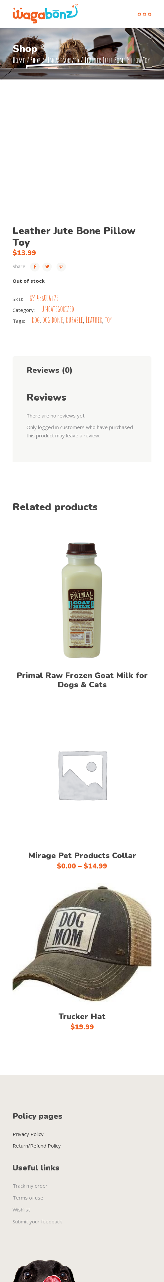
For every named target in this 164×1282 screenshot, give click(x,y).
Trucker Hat (82, 1016)
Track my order (30, 1185)
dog (36, 320)
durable (74, 320)
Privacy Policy (28, 1134)
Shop (35, 60)
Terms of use (28, 1197)
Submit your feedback (37, 1221)
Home (19, 60)
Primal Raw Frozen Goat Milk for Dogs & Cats (82, 680)
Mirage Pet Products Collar (82, 855)
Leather (94, 320)
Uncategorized (62, 60)
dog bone (52, 320)
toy (108, 320)
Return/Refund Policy (37, 1145)
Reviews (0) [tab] (49, 370)
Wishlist (21, 1209)
